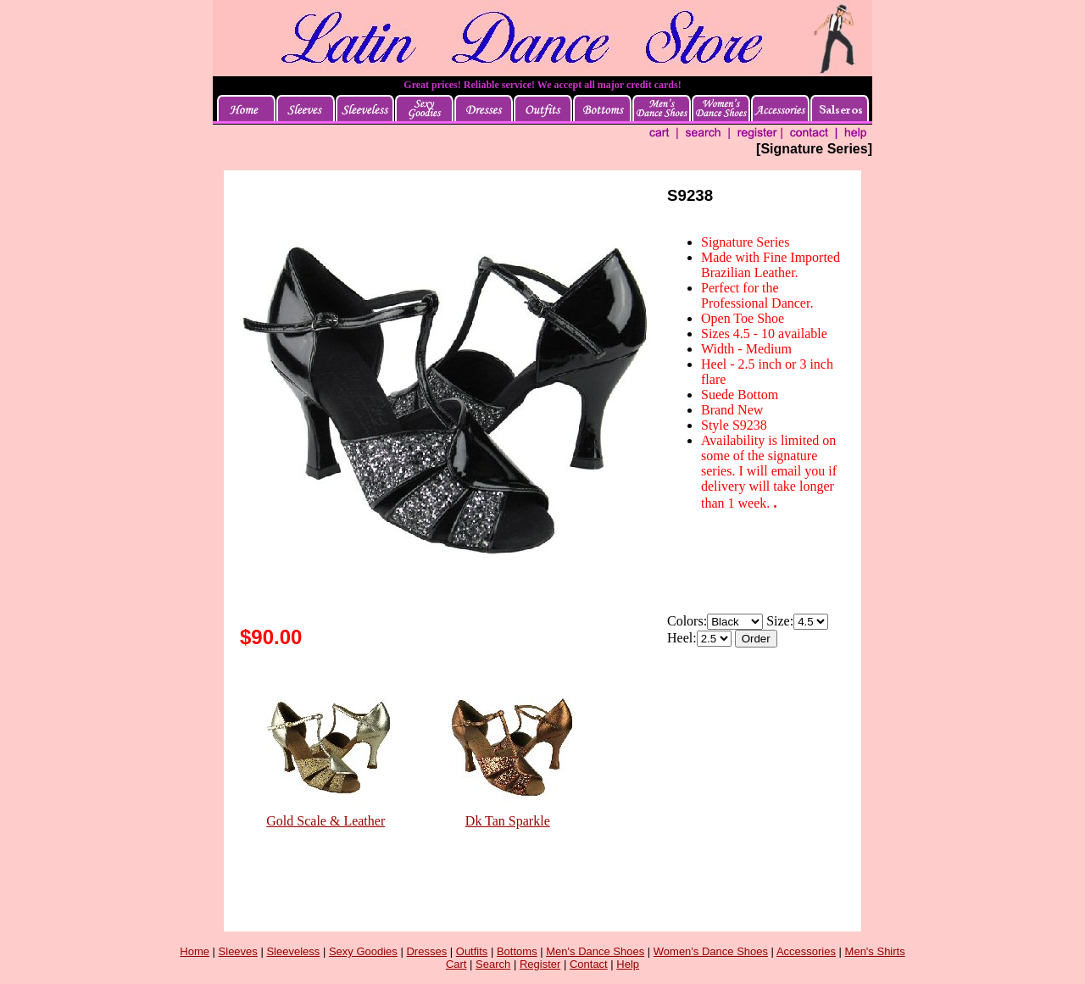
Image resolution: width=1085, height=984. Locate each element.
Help (627, 964)
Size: (779, 621)
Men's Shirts (875, 951)
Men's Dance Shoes (595, 951)
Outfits (472, 951)
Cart (456, 964)
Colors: (687, 621)
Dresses (426, 951)
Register (540, 964)
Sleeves (238, 951)
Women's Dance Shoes (711, 951)
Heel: (682, 638)
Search (493, 964)
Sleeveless (293, 951)
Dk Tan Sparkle (507, 821)
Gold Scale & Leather (325, 821)
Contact (589, 964)
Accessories (806, 951)
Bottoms (517, 951)
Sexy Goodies (363, 951)
